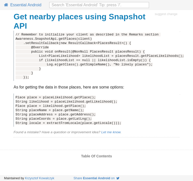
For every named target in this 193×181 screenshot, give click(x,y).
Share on (97, 178)
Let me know (110, 132)
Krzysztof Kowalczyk (39, 178)
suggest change (166, 14)
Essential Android (22, 5)
